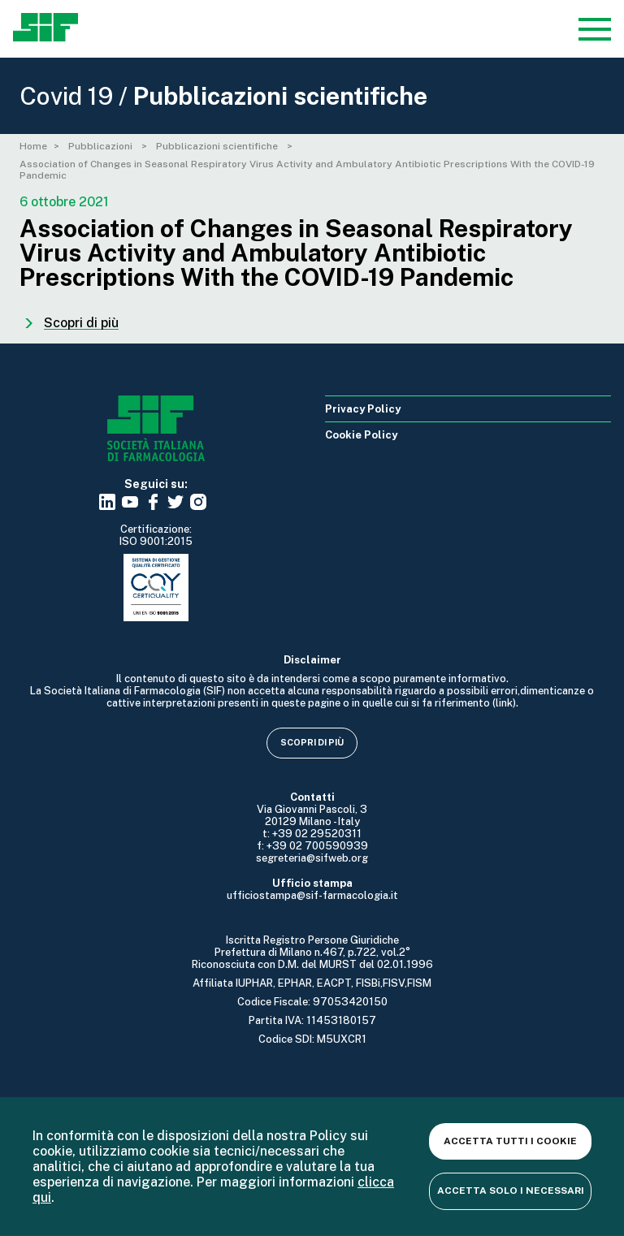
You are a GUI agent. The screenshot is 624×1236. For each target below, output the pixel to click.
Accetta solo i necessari (510, 1190)
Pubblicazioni (101, 146)
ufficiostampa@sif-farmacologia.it (312, 895)
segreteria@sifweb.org (312, 858)
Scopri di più (312, 742)
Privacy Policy (363, 409)
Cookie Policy (361, 435)
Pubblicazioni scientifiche (218, 146)
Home (33, 146)
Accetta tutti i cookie (510, 1141)
